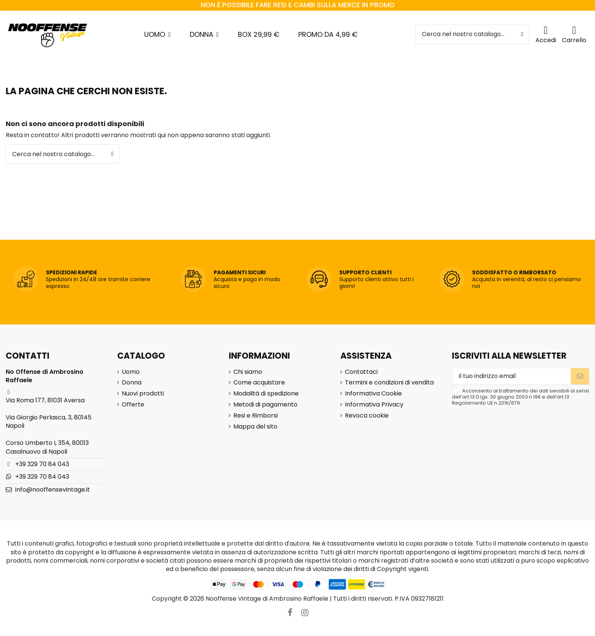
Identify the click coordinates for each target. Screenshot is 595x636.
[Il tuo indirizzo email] (511, 376)
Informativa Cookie (373, 393)
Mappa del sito (255, 426)
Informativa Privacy (374, 404)
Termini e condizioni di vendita (389, 382)
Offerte (133, 404)
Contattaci (361, 372)
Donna (132, 382)
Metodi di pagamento (265, 404)
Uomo (131, 372)
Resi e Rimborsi (255, 415)
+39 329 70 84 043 (42, 464)
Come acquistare (259, 382)
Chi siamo (247, 372)
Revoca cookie (367, 415)
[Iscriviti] (580, 376)
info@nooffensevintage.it (52, 489)
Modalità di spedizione (266, 393)
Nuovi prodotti (143, 393)
